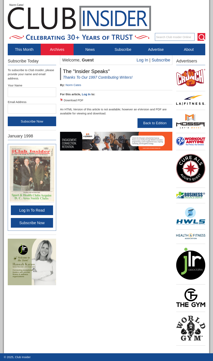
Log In (142, 60)
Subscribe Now (32, 223)
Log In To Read (32, 210)
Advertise (156, 49)
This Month (24, 49)
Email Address (17, 102)
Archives (57, 49)
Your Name (15, 85)
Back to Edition (155, 123)
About (189, 49)
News (90, 49)
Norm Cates (73, 85)
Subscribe (123, 49)
